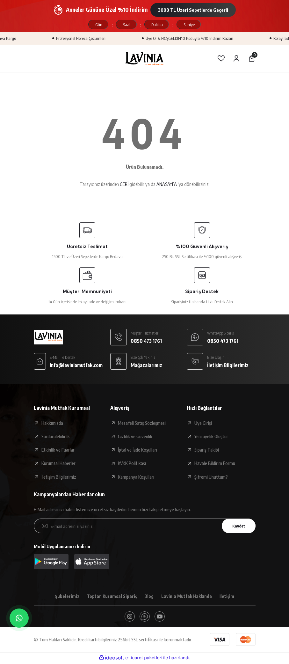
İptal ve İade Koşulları (137, 450)
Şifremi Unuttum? (211, 477)
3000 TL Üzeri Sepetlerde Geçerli (193, 10)
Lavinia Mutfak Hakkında (187, 596)
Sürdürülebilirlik (55, 436)
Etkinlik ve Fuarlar (58, 450)
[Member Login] (236, 58)
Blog (149, 596)
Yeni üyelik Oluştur (211, 436)
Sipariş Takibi (206, 450)
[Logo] (144, 58)
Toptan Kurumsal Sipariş (110, 596)
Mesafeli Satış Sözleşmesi (142, 423)
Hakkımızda (52, 423)
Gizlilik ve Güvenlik (135, 436)
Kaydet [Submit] (237, 525)
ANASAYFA (166, 184)
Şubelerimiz (65, 596)
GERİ (124, 184)
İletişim (228, 596)
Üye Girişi (203, 423)
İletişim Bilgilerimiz (58, 477)
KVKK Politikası (132, 463)
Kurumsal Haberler (58, 463)
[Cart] (252, 58)
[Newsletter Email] (145, 526)
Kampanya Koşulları (136, 477)
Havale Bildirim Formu (214, 463)
